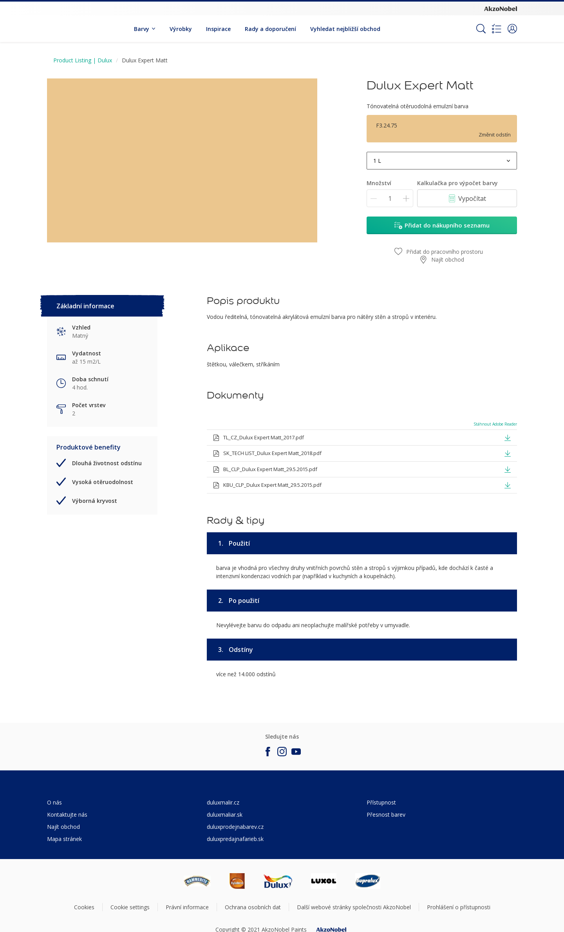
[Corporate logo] (500, 8)
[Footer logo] (197, 881)
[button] (512, 28)
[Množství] (390, 198)
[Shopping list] (496, 28)
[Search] (481, 28)
